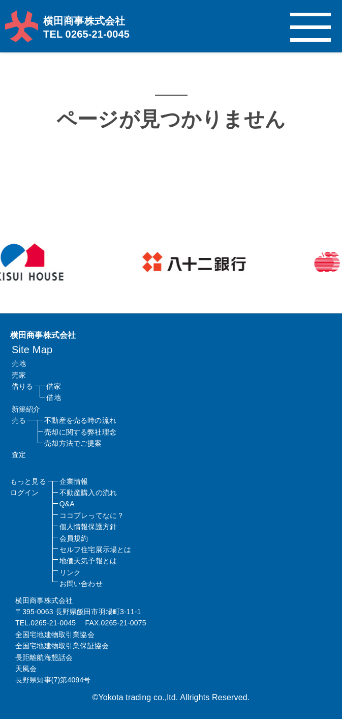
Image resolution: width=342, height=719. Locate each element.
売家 (19, 375)
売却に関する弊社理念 (80, 432)
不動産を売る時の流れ (80, 420)
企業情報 (73, 481)
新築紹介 (26, 409)
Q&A (67, 504)
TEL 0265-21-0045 (86, 34)
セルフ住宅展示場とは (95, 549)
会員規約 (73, 538)
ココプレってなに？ (91, 515)
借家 (53, 386)
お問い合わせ (81, 584)
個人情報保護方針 (88, 527)
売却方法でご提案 (73, 443)
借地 (53, 397)
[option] (225, 262)
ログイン (24, 492)
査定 (19, 454)
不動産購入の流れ (88, 492)
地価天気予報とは (88, 561)
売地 (19, 363)
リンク (70, 572)
